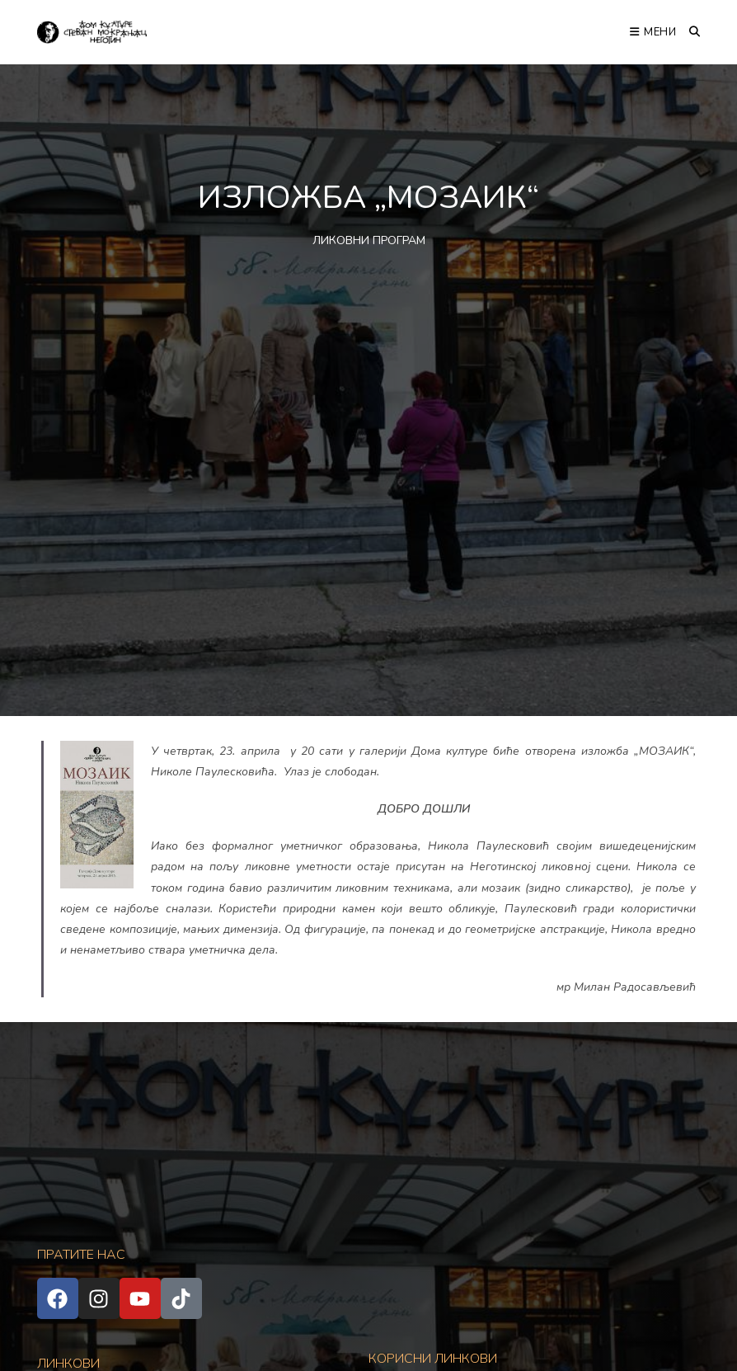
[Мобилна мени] (653, 32)
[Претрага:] (689, 32)
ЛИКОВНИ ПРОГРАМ (368, 240)
